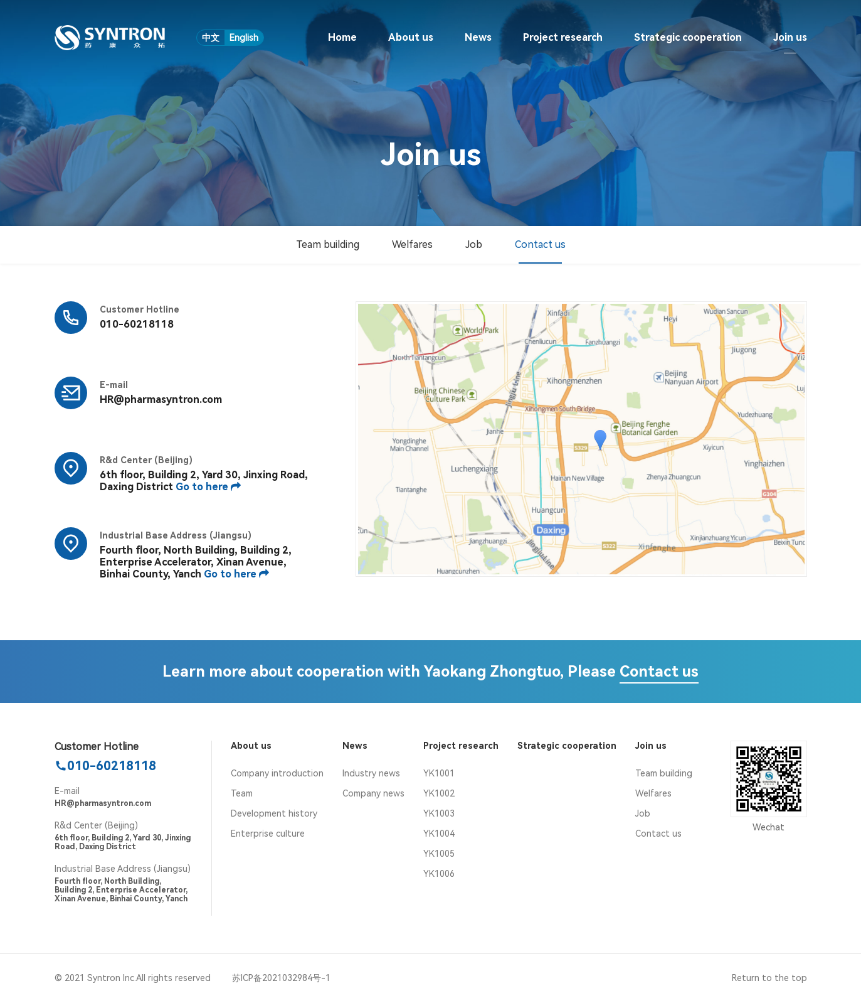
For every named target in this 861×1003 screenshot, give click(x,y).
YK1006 (439, 874)
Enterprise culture (268, 834)
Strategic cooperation (688, 37)
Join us (790, 37)
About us (410, 37)
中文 (210, 38)
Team (242, 793)
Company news (373, 793)
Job (473, 244)
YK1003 (439, 813)
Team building (327, 244)
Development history (274, 813)
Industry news (371, 773)
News (478, 37)
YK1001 (439, 773)
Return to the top (769, 978)
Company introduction (277, 773)
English (244, 38)
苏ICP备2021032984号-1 (281, 978)
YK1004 (439, 834)
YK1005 (439, 854)
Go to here (208, 487)
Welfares (412, 244)
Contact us (540, 244)
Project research (563, 37)
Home (342, 37)
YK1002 (439, 793)
